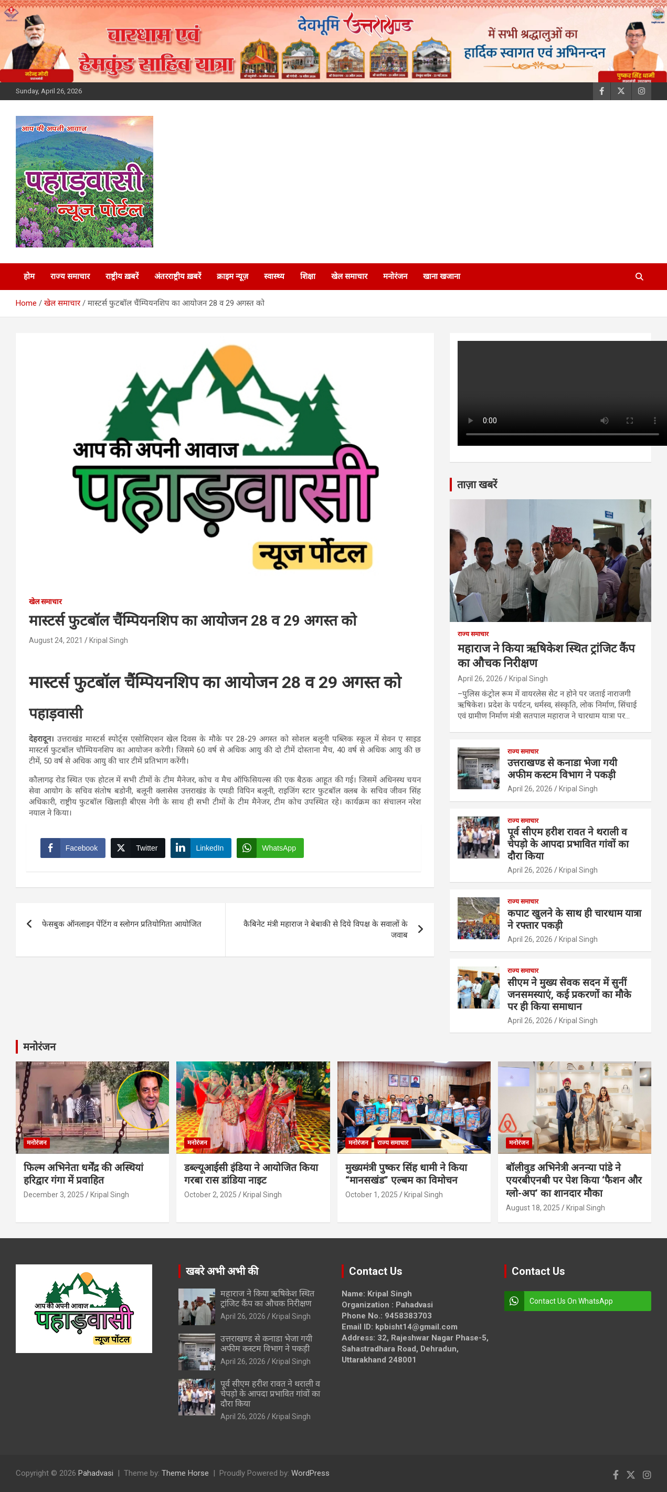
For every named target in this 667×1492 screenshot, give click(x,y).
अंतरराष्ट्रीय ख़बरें (177, 276)
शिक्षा (307, 276)
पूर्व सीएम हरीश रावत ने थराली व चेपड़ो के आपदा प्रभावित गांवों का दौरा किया (568, 844)
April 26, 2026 (480, 678)
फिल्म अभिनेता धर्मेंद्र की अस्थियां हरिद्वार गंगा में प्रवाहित (83, 1174)
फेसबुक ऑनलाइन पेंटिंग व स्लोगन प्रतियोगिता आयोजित (123, 927)
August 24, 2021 (56, 640)
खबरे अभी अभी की (222, 1271)
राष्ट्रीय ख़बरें (122, 276)
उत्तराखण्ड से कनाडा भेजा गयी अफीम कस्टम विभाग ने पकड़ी (562, 769)
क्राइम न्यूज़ (232, 276)
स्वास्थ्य (274, 276)
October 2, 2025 (210, 1194)
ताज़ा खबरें (477, 484)
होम (29, 276)
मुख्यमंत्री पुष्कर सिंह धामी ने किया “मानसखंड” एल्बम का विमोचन (406, 1174)
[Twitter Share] (139, 850)
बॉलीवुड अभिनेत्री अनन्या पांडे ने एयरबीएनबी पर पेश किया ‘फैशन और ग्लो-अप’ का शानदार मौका (574, 1180)
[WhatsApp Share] (272, 850)
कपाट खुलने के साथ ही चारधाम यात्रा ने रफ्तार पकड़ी (574, 919)
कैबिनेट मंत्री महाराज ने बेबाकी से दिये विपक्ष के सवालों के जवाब (325, 933)
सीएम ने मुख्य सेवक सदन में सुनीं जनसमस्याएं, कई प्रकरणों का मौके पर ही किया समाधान (569, 994)
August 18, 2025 (533, 1208)
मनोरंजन (395, 276)
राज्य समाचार (70, 276)
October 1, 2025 (371, 1194)
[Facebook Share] (74, 850)
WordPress (310, 1473)
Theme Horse (185, 1473)
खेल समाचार (349, 276)
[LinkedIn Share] (203, 850)
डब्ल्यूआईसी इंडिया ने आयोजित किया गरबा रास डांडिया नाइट (251, 1174)
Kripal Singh (108, 640)
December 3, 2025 (54, 1194)
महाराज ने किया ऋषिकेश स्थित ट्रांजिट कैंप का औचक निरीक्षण (267, 1298)
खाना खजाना (441, 276)
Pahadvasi (95, 1473)
